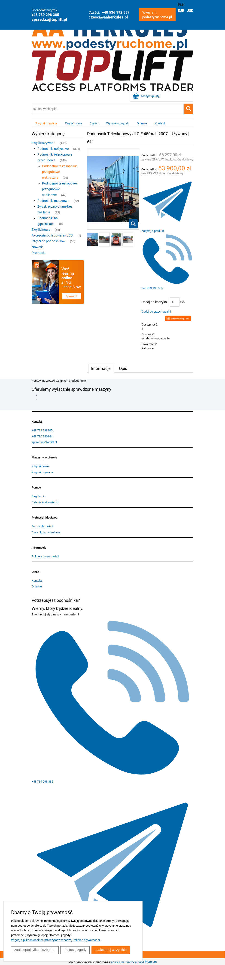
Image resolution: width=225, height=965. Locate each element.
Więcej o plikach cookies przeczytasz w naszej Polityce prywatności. (55, 940)
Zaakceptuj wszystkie (111, 950)
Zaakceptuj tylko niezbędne (35, 950)
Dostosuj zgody (75, 950)
